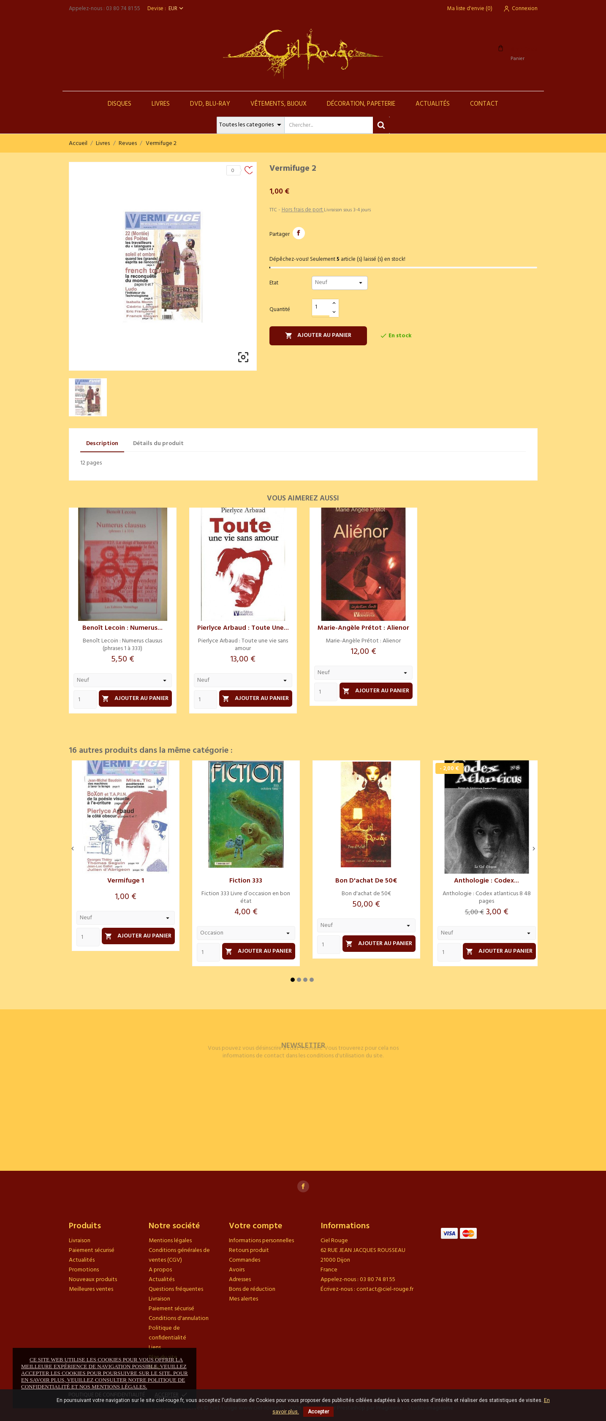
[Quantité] (321, 307)
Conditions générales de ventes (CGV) (179, 1255)
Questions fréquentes (176, 1289)
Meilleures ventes (91, 1289)
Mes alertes (243, 1299)
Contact (484, 104)
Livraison (79, 1241)
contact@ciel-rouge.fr (384, 1289)
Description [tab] (102, 443)
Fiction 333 (245, 880)
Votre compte (255, 1226)
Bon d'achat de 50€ (366, 880)
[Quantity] (85, 699)
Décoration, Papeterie (361, 104)
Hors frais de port (303, 209)
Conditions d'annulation (179, 1318)
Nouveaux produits (93, 1279)
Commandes (244, 1260)
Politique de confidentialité (167, 1333)
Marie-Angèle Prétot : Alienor (363, 628)
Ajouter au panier (318, 335)
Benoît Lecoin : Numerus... (122, 628)
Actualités (433, 104)
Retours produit (249, 1250)
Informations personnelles (261, 1241)
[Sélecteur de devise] (176, 8)
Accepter (318, 1412)
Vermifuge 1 (125, 880)
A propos (160, 1270)
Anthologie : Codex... (486, 880)
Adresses (240, 1279)
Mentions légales (170, 1241)
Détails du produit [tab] (158, 443)
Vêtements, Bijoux (278, 104)
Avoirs (237, 1270)
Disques (119, 104)
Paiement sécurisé (91, 1250)
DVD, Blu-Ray (210, 104)
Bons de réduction (252, 1289)
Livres (161, 104)
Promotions (84, 1270)
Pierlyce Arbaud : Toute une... (243, 628)
